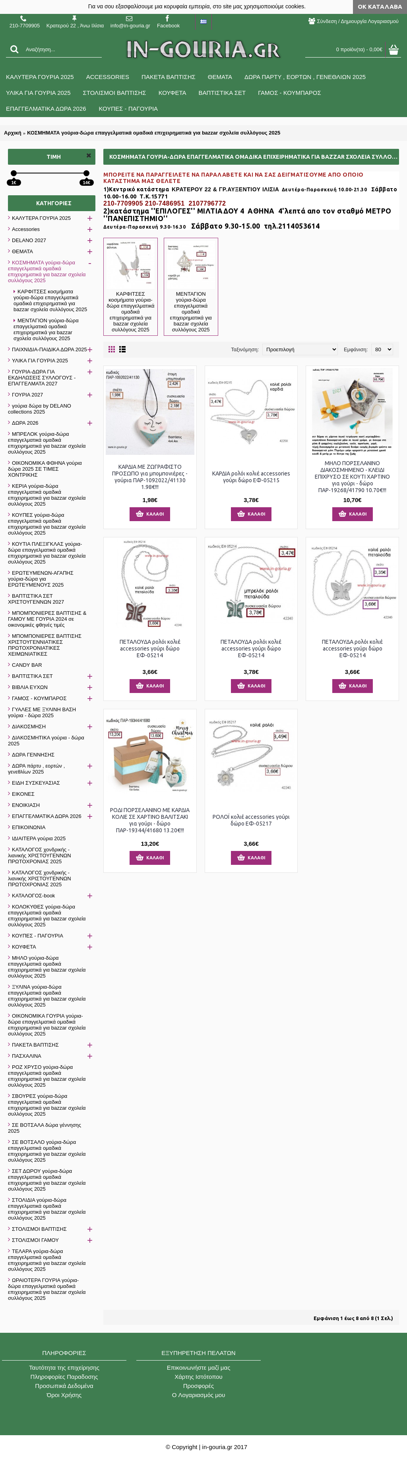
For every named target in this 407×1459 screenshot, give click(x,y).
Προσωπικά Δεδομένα (64, 1385)
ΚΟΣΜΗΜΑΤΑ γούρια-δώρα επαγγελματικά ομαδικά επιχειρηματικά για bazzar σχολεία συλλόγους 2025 (153, 133)
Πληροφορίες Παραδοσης (64, 1376)
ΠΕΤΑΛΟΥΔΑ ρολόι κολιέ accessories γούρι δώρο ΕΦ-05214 (150, 648)
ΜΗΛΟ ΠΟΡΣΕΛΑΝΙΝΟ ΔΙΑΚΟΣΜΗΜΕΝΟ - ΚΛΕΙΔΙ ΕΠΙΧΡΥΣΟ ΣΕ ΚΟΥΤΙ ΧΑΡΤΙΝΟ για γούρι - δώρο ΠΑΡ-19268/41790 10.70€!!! (352, 476)
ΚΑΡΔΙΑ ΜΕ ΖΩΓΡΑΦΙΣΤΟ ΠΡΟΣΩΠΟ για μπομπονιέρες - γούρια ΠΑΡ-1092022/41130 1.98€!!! (150, 477)
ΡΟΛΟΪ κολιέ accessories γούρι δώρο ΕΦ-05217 (251, 820)
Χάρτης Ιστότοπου (198, 1376)
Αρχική (12, 133)
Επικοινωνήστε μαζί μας (199, 1367)
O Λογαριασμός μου (198, 1395)
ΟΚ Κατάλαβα (380, 6)
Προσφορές (198, 1385)
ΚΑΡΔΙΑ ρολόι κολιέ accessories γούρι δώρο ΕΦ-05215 (251, 476)
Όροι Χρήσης (64, 1395)
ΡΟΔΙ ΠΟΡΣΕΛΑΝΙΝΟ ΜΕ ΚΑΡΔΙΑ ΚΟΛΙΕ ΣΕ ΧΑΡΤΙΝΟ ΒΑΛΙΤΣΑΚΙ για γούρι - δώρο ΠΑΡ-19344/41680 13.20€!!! (150, 820)
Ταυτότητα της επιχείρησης (64, 1367)
